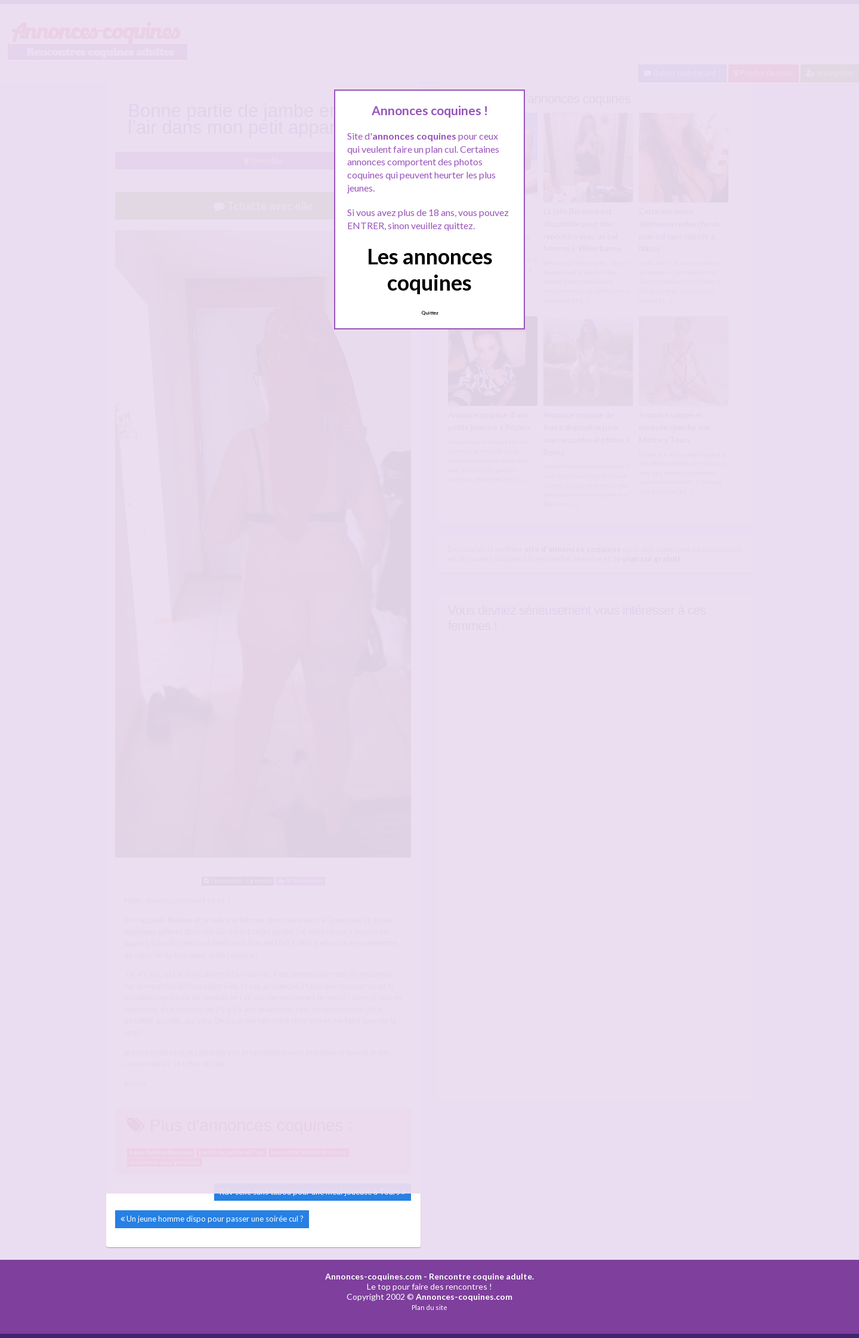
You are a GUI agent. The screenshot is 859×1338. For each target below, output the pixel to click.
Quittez (429, 313)
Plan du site (429, 1307)
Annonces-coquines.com (373, 1276)
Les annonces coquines (430, 269)
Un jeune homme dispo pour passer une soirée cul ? (215, 1218)
